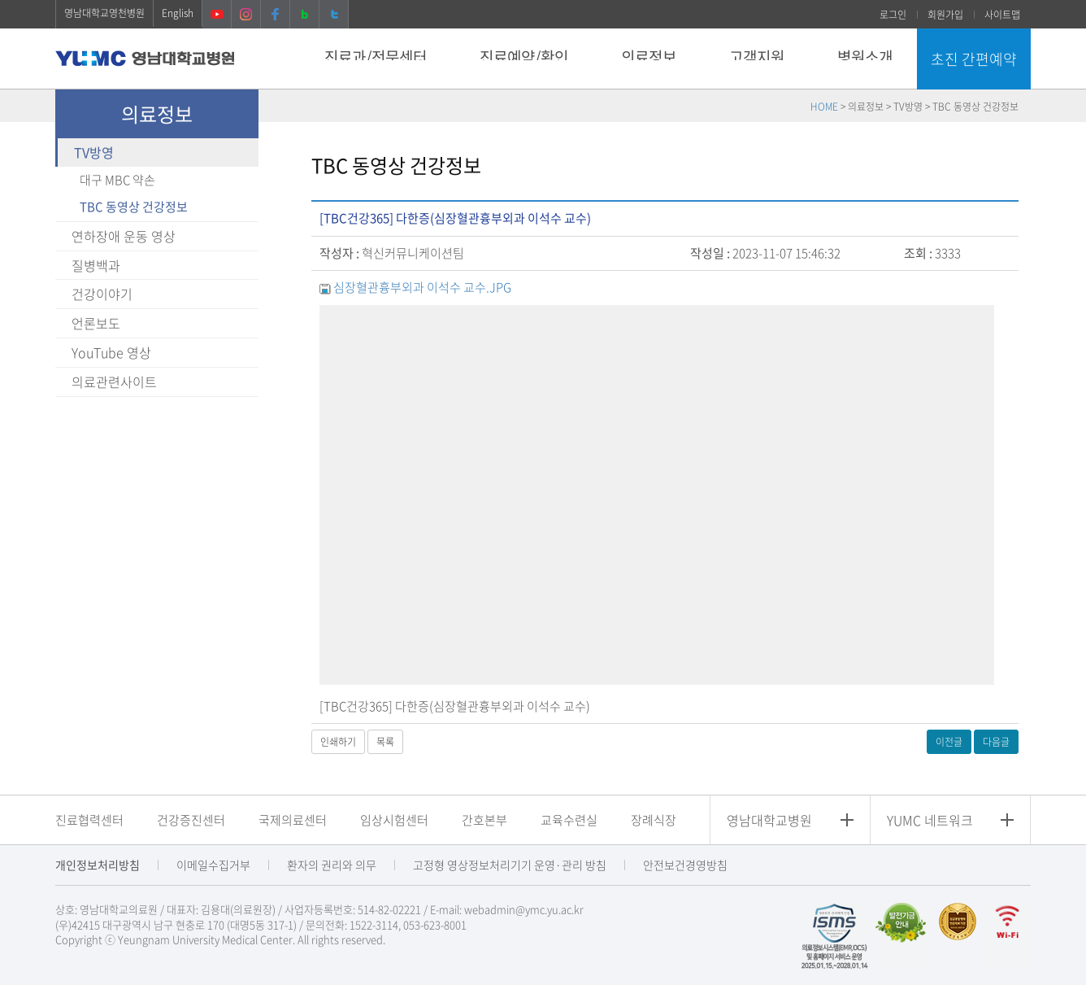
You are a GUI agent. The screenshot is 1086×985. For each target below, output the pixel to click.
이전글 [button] (949, 741)
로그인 (893, 14)
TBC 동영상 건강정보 (134, 207)
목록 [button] (385, 741)
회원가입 (945, 14)
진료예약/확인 (524, 57)
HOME (824, 106)
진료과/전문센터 (375, 57)
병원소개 (865, 57)
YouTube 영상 (111, 352)
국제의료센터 (292, 820)
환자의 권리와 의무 (331, 864)
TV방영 (94, 152)
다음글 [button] (996, 741)
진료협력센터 (89, 820)
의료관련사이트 (114, 381)
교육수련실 (569, 820)
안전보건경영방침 (685, 864)
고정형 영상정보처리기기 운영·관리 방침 (509, 864)
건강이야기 (102, 293)
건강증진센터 (191, 820)
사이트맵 (1002, 14)
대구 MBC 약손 (117, 180)
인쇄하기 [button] (338, 741)
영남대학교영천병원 (104, 13)
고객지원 (756, 57)
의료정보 (648, 57)
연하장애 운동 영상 (124, 236)
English (177, 13)
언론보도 (96, 323)
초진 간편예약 (974, 59)
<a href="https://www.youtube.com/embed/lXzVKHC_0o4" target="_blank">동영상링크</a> (656, 495)
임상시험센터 (394, 820)
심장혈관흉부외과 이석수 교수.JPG (422, 287)
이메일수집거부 (213, 864)
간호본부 (484, 820)
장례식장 (653, 820)
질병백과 (96, 265)
